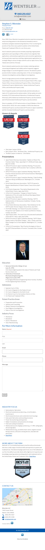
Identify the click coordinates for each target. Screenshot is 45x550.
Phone (4, 356)
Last (3, 343)
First (3, 336)
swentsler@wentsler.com (11, 31)
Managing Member (6, 25)
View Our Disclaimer (22, 539)
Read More (9, 435)
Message (5, 364)
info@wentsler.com (22, 16)
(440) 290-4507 (24, 13)
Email (4, 347)
